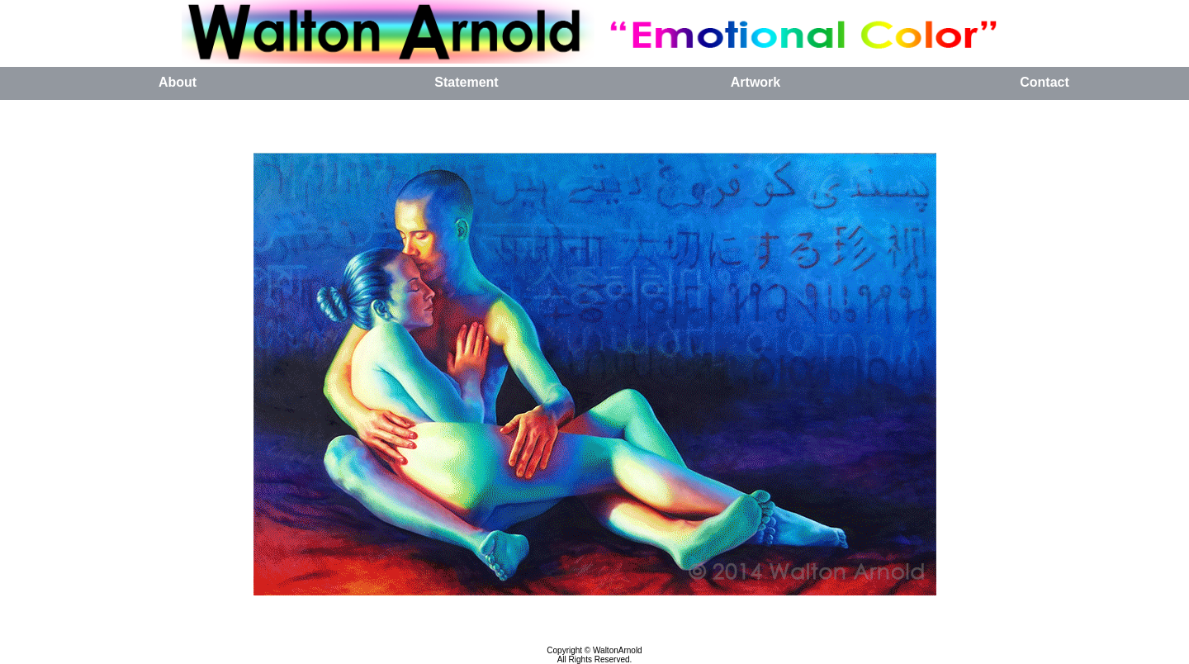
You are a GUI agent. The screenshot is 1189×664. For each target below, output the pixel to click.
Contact (1044, 82)
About (178, 82)
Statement (466, 82)
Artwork (755, 82)
